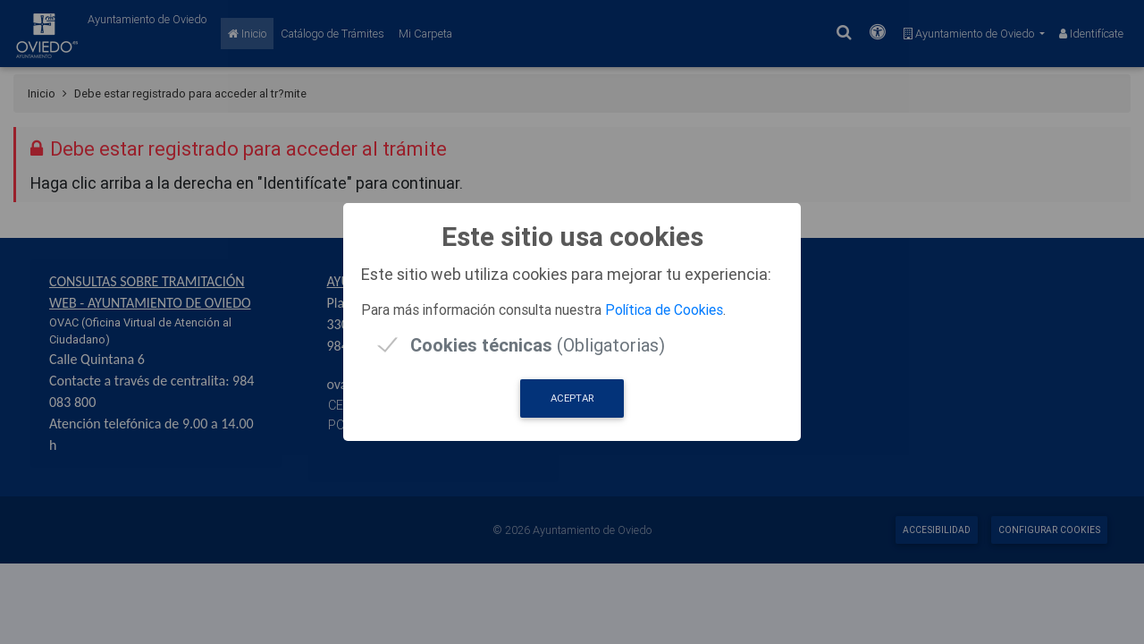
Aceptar (572, 398)
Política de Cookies (664, 309)
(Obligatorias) (537, 345)
